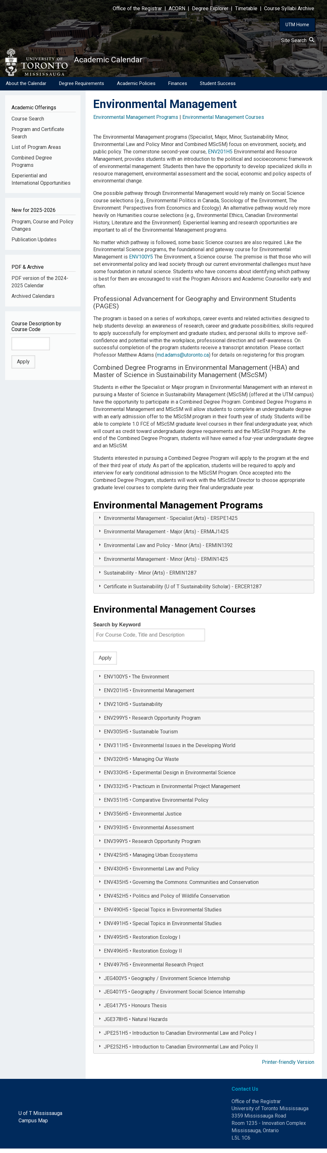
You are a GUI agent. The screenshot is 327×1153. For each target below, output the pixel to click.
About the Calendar (26, 88)
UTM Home (297, 24)
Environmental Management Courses (223, 122)
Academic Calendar (124, 62)
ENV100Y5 (141, 261)
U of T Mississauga (40, 1118)
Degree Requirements (81, 88)
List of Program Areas (36, 152)
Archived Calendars (33, 301)
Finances (177, 88)
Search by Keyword (117, 629)
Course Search (27, 123)
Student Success (218, 88)
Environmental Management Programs (135, 122)
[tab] (203, 522)
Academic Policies (136, 88)
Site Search (297, 40)
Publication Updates (34, 244)
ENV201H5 (220, 156)
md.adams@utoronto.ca (183, 359)
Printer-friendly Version (288, 1067)
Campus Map (33, 1125)
